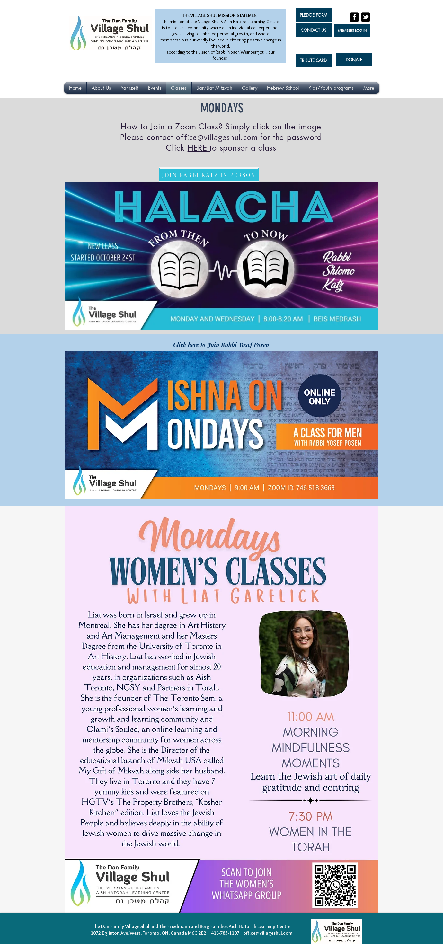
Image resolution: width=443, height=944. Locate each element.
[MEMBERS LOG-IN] (352, 30)
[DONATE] (354, 59)
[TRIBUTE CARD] (314, 60)
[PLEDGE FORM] (314, 15)
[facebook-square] (354, 17)
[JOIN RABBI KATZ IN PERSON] (209, 174)
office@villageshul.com (217, 137)
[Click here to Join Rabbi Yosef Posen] (221, 344)
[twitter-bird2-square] (365, 17)
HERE (199, 148)
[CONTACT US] (314, 30)
